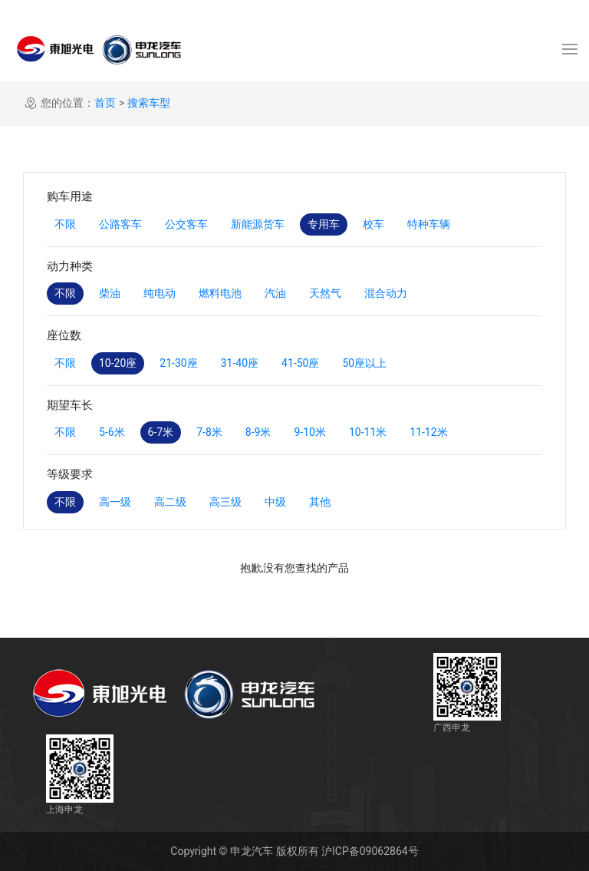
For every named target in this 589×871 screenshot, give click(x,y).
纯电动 (159, 293)
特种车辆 (428, 224)
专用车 (324, 224)
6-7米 (161, 432)
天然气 (325, 293)
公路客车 (120, 224)
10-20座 (118, 363)
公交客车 (186, 224)
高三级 (225, 502)
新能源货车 (258, 224)
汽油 (275, 293)
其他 (320, 502)
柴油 (109, 293)
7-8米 (209, 432)
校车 (373, 224)
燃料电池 (220, 293)
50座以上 (364, 363)
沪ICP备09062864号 (370, 851)
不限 (65, 224)
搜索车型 (148, 103)
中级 (275, 502)
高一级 (115, 502)
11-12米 (428, 432)
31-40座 (239, 363)
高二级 (170, 502)
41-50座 (300, 363)
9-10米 (309, 432)
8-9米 (258, 432)
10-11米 (368, 432)
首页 (105, 103)
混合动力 (385, 293)
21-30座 (178, 363)
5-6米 (112, 432)
